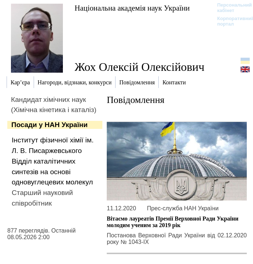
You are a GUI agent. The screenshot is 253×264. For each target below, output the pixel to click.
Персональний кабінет (231, 7)
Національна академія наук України (132, 8)
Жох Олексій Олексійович (139, 66)
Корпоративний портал (231, 21)
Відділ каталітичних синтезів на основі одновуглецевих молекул (52, 171)
